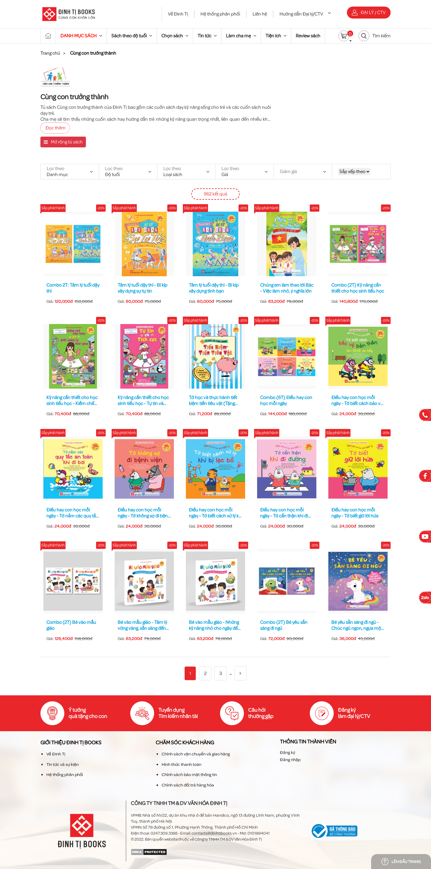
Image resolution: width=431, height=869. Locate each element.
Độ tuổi (114, 172)
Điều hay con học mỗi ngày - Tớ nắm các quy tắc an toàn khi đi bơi (72, 513)
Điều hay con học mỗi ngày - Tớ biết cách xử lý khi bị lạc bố (215, 513)
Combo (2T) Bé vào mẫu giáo (71, 625)
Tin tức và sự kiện (62, 764)
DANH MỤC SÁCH (81, 36)
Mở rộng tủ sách (63, 142)
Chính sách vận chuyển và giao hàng (196, 754)
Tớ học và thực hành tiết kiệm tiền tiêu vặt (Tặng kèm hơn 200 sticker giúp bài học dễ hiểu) (214, 401)
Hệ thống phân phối (220, 14)
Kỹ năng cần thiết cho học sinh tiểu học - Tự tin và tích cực (143, 401)
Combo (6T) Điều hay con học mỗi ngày (286, 401)
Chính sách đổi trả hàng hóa (188, 785)
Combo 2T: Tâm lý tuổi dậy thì (72, 288)
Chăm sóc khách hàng (185, 742)
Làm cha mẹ (241, 36)
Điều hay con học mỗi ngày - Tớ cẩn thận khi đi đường (284, 513)
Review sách (308, 36)
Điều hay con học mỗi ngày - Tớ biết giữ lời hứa (354, 513)
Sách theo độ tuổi (131, 36)
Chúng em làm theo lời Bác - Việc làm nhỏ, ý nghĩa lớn (286, 288)
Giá (230, 172)
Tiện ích (275, 36)
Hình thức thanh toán (181, 764)
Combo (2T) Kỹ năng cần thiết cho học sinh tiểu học (357, 288)
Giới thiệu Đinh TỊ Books (70, 742)
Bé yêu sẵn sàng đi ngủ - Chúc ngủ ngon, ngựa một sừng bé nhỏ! (357, 625)
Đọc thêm (55, 128)
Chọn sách (174, 36)
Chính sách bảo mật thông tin (189, 775)
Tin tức (207, 36)
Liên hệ (260, 14)
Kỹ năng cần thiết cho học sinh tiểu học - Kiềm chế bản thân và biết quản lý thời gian (72, 401)
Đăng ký (287, 752)
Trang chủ (50, 53)
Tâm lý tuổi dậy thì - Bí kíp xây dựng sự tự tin (142, 288)
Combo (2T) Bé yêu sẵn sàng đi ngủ (283, 625)
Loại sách (172, 172)
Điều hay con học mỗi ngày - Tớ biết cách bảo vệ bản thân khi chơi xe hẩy (357, 401)
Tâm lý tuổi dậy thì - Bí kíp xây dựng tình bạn (214, 288)
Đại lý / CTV (369, 12)
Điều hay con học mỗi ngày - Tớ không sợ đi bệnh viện (144, 513)
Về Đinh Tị (178, 14)
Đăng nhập (290, 760)
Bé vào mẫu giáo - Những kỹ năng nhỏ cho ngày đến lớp (214, 625)
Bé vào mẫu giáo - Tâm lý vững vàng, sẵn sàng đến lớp (142, 625)
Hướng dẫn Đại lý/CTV (305, 14)
